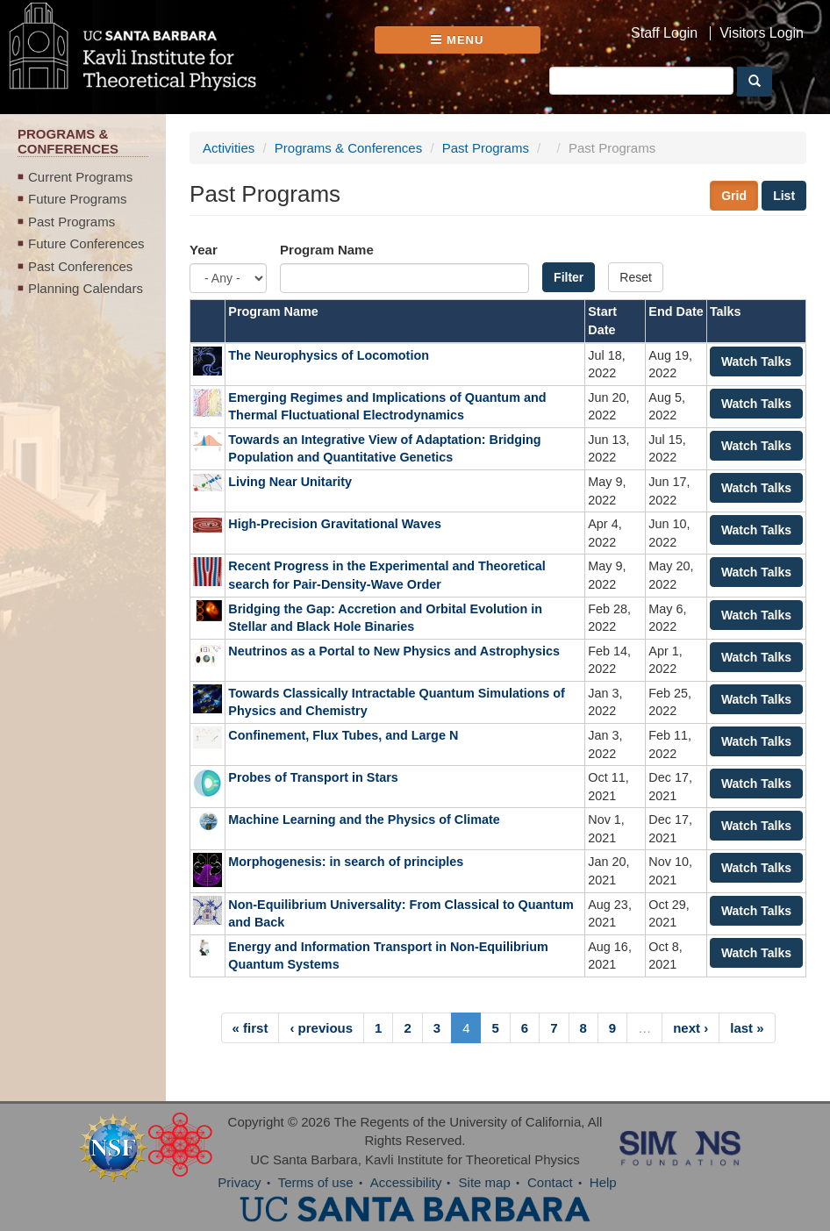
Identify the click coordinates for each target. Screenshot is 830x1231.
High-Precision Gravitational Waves (334, 524)
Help (603, 1182)
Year (204, 249)
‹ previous (321, 1027)
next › (690, 1027)
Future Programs (77, 198)
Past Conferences (80, 266)
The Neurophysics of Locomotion (328, 355)
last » (746, 1027)
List (784, 196)
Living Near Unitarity (290, 482)
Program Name (327, 249)
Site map (485, 1182)
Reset (635, 277)
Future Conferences (86, 243)
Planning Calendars (85, 288)
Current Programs (80, 176)
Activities (228, 147)
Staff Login (664, 33)
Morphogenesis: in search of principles (345, 862)
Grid (734, 196)
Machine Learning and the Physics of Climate (363, 819)
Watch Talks (756, 361)
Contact (550, 1182)
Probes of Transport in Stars (315, 777)
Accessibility (406, 1182)
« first (250, 1027)
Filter (568, 277)
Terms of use (316, 1182)
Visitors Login (761, 33)
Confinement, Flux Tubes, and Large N (343, 735)
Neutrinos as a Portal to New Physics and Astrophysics (394, 651)
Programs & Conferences (348, 147)
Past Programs (71, 221)
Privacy (239, 1182)
